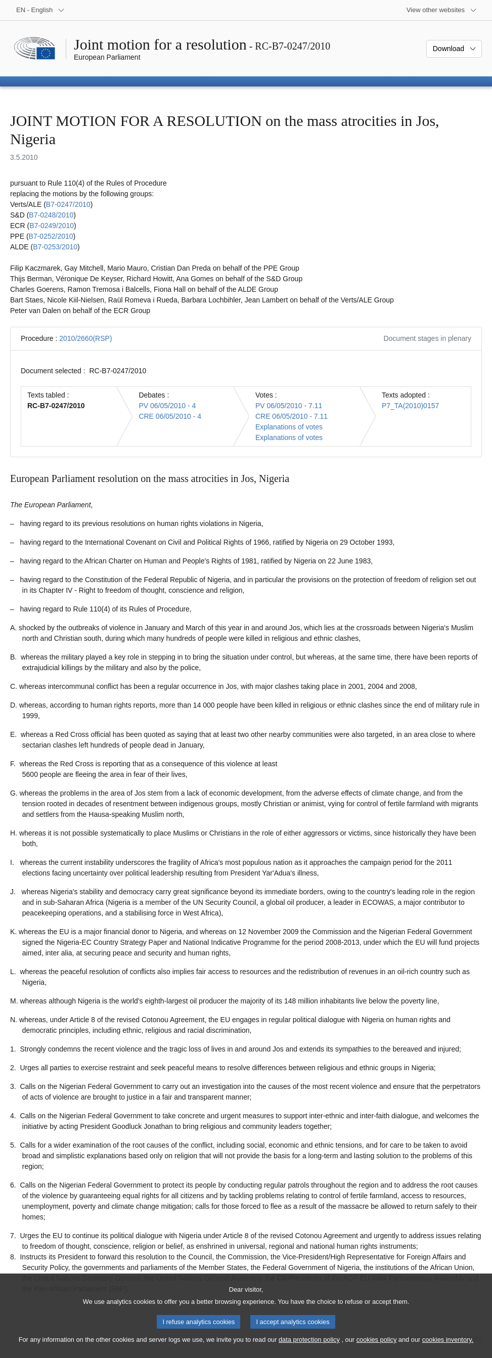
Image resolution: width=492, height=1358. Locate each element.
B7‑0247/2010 (68, 204)
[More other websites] (441, 10)
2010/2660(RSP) (85, 338)
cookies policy (376, 1348)
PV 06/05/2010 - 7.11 (288, 406)
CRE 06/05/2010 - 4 (170, 416)
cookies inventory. (447, 1348)
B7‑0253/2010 (55, 247)
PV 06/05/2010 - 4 (167, 406)
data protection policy (309, 1348)
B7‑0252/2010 (51, 236)
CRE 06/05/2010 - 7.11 (291, 416)
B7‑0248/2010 (51, 215)
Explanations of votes (289, 427)
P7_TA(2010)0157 (410, 406)
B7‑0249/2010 (51, 226)
